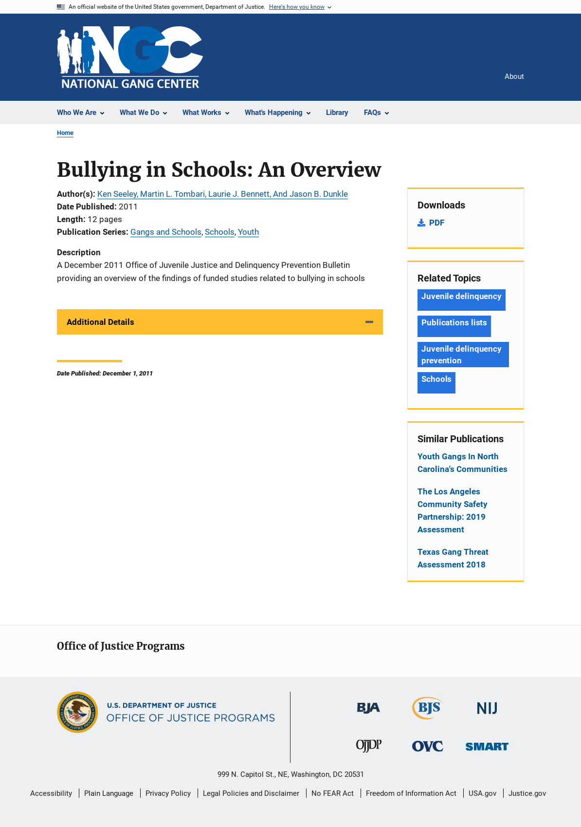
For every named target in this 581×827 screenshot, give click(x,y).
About (514, 76)
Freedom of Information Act (411, 793)
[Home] (130, 57)
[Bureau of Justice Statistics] (428, 721)
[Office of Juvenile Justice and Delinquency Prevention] (368, 754)
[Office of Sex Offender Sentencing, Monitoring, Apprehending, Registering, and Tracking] (487, 752)
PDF (436, 222)
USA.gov (482, 793)
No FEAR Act (332, 793)
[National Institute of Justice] (487, 715)
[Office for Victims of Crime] (427, 753)
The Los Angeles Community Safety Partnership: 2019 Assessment (453, 510)
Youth (248, 232)
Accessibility (51, 793)
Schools (220, 232)
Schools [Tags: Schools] (436, 379)
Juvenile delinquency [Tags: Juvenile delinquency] (461, 296)
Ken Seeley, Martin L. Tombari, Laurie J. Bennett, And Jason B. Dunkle (222, 194)
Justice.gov (527, 793)
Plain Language (108, 793)
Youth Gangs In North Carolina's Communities (463, 462)
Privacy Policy (168, 793)
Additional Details (100, 322)
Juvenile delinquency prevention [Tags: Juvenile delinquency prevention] (461, 354)
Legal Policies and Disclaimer (251, 793)
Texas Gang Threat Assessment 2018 (453, 558)
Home (65, 132)
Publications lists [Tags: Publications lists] (454, 322)
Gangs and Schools (165, 232)
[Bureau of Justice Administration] (368, 715)
